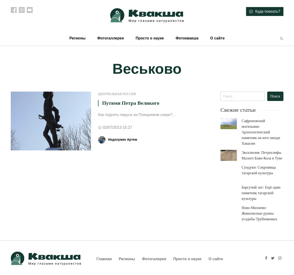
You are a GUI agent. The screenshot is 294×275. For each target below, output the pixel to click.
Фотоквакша (187, 38)
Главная (104, 259)
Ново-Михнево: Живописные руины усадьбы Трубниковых (259, 213)
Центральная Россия (117, 94)
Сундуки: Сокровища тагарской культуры (259, 170)
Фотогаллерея (110, 38)
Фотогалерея (154, 259)
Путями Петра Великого (130, 103)
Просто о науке (150, 38)
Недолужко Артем (122, 139)
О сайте (217, 38)
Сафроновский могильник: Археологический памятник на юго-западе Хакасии (261, 132)
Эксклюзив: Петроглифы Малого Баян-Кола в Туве (262, 155)
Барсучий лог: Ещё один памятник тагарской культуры (261, 193)
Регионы (77, 38)
